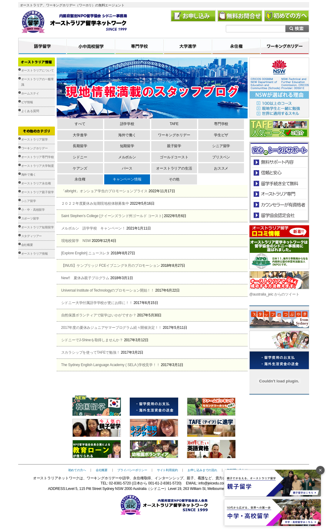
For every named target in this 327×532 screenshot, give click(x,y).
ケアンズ (80, 168)
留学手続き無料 (279, 183)
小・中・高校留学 (33, 209)
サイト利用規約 (167, 470)
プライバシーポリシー (132, 470)
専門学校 (221, 124)
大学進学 (80, 135)
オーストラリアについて (37, 70)
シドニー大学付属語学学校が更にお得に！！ (97, 303)
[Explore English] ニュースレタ (85, 253)
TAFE (174, 124)
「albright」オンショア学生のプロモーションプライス (104, 191)
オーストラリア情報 (34, 253)
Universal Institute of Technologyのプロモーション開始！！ (108, 290)
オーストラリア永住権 (36, 183)
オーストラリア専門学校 (37, 157)
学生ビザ (221, 135)
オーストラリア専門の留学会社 (279, 194)
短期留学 (127, 146)
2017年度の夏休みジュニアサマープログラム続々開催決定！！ (111, 327)
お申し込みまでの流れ (202, 470)
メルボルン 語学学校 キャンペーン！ (93, 228)
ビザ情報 (27, 102)
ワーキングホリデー (34, 148)
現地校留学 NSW (76, 241)
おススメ (221, 168)
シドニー (80, 157)
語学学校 (127, 124)
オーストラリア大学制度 (37, 165)
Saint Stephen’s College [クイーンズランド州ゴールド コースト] (112, 216)
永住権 (80, 179)
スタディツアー (31, 236)
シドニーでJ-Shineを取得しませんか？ (92, 340)
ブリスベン (221, 157)
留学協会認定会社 (279, 215)
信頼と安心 (279, 172)
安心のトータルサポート (279, 162)
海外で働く (28, 174)
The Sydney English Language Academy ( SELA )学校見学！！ (110, 365)
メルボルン (127, 157)
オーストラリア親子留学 (37, 192)
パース (127, 168)
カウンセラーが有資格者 (279, 204)
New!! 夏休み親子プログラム (85, 278)
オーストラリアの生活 (174, 168)
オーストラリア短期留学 (37, 227)
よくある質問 (30, 111)
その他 (174, 179)
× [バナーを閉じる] (320, 470)
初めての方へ (77, 470)
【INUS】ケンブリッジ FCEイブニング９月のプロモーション (110, 265)
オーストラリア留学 (34, 139)
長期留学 (80, 146)
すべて (80, 124)
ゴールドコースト (174, 157)
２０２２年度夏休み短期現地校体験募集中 (95, 203)
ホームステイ (30, 93)
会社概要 (27, 244)
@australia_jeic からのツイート (274, 294)
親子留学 (174, 146)
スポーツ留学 (30, 218)
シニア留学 (28, 201)
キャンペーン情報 (127, 179)
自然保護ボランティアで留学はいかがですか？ (98, 315)
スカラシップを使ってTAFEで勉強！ (90, 352)
